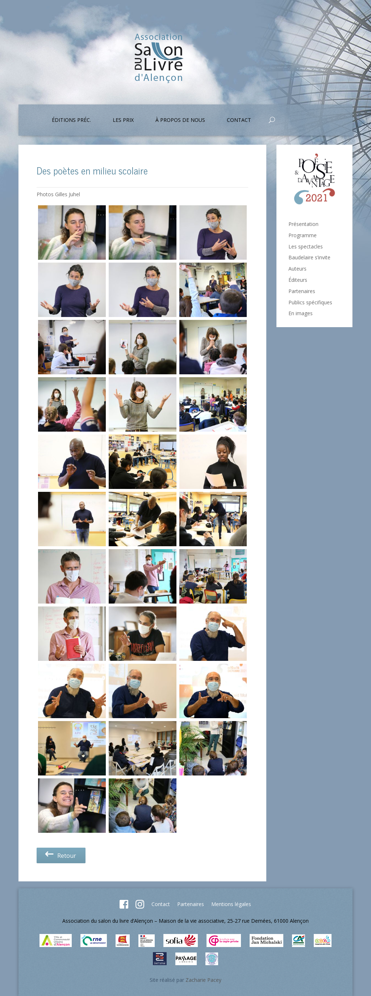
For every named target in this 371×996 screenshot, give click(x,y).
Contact (239, 120)
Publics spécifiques (310, 302)
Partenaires (301, 291)
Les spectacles (305, 246)
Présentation (303, 224)
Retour (60, 856)
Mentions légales (231, 904)
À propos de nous (180, 120)
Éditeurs (297, 279)
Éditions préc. (71, 120)
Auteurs (297, 268)
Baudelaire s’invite (309, 257)
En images (300, 313)
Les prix (123, 120)
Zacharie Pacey (203, 979)
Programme (302, 235)
